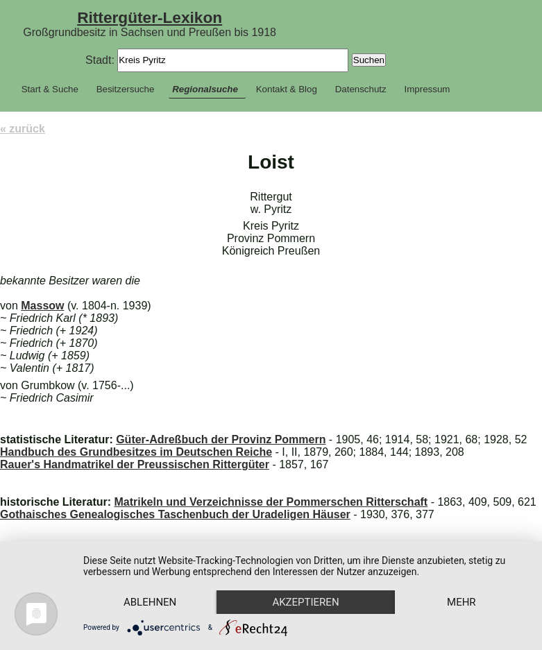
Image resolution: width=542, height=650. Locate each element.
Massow (42, 305)
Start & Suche (50, 89)
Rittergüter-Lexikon (149, 17)
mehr (461, 602)
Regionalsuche (205, 89)
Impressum (427, 89)
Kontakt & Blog (286, 89)
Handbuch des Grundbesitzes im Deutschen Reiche (136, 452)
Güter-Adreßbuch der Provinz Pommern (220, 439)
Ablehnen (150, 602)
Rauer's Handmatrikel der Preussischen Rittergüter (134, 464)
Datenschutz (361, 89)
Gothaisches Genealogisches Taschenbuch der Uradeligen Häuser (175, 514)
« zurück (22, 129)
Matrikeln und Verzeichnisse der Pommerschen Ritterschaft (270, 502)
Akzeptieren (305, 602)
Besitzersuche (125, 89)
